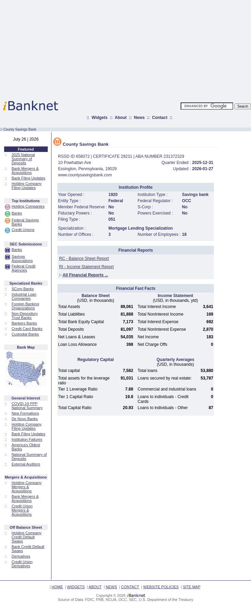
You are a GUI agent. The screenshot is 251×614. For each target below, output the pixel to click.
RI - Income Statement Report (86, 266)
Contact (160, 117)
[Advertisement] (155, 48)
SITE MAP (191, 587)
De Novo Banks (25, 419)
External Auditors (26, 464)
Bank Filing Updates (28, 178)
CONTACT (130, 587)
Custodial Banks (25, 334)
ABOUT (95, 587)
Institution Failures (27, 439)
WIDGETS (75, 587)
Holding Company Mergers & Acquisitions (27, 487)
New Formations (25, 413)
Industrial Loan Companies (24, 296)
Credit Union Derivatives (22, 564)
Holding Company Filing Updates (27, 186)
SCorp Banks (23, 289)
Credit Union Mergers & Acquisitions (22, 510)
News (139, 117)
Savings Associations (22, 258)
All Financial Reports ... (85, 275)
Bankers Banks (24, 323)
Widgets (100, 117)
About (121, 117)
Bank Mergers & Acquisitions (25, 170)
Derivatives (21, 556)
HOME (57, 587)
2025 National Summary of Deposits (23, 159)
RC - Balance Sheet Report (84, 258)
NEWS (111, 587)
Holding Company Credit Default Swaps (27, 537)
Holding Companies (28, 206)
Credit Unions (23, 230)
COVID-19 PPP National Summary (27, 406)
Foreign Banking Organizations (25, 306)
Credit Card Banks (27, 329)
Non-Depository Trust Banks (25, 315)
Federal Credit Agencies (24, 268)
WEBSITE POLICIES (161, 587)
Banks (17, 213)
